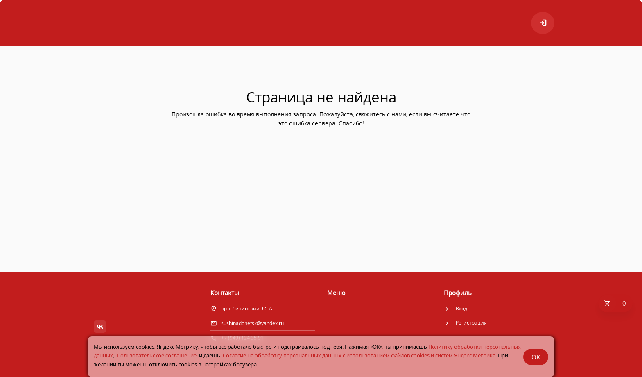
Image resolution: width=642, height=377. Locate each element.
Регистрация (471, 322)
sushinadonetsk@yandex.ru (252, 323)
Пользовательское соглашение (157, 355)
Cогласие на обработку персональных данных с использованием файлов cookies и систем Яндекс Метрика (359, 355)
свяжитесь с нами (381, 114)
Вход (461, 308)
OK (535, 357)
